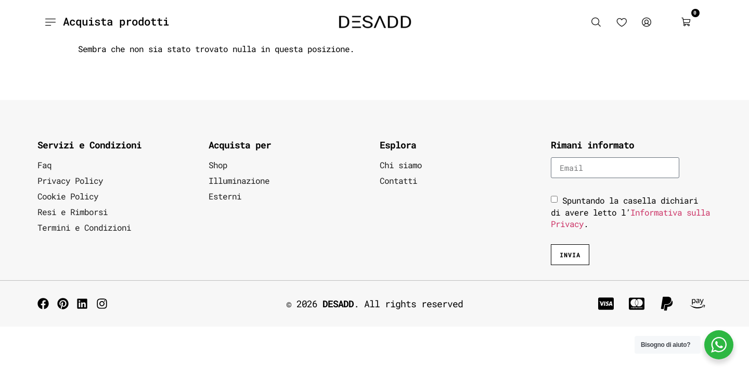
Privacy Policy (70, 180)
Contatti (398, 180)
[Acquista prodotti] (50, 22)
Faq (44, 164)
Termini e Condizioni (84, 227)
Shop (218, 164)
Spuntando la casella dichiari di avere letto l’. (630, 212)
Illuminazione (239, 180)
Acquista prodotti (116, 21)
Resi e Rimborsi (72, 211)
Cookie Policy (67, 196)
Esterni (225, 196)
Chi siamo (401, 164)
